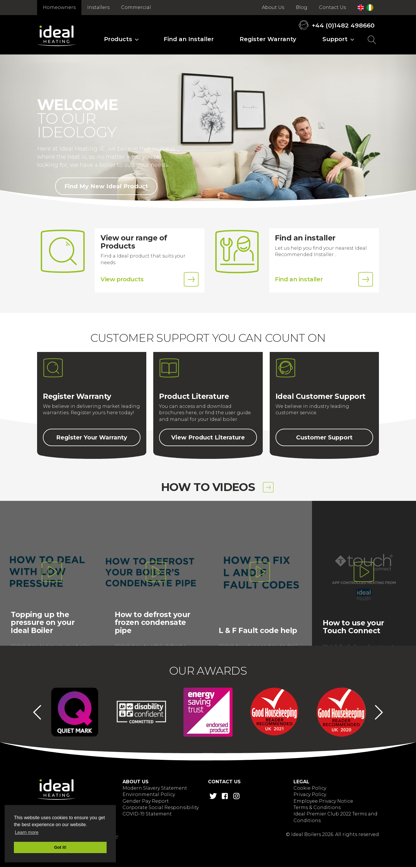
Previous (37, 712)
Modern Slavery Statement (155, 788)
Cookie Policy (309, 788)
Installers (98, 7)
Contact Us (332, 7)
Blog (301, 7)
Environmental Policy (149, 794)
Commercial (136, 7)
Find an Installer (189, 39)
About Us (273, 7)
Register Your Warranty (91, 437)
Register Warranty (268, 39)
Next (379, 712)
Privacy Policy (309, 794)
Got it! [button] (60, 847)
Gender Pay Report (146, 801)
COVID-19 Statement (147, 814)
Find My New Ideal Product (106, 186)
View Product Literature (208, 437)
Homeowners (59, 7)
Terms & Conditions (317, 807)
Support (335, 39)
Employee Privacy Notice (323, 801)
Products (118, 39)
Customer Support (324, 437)
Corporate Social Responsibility (161, 807)
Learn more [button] (27, 832)
